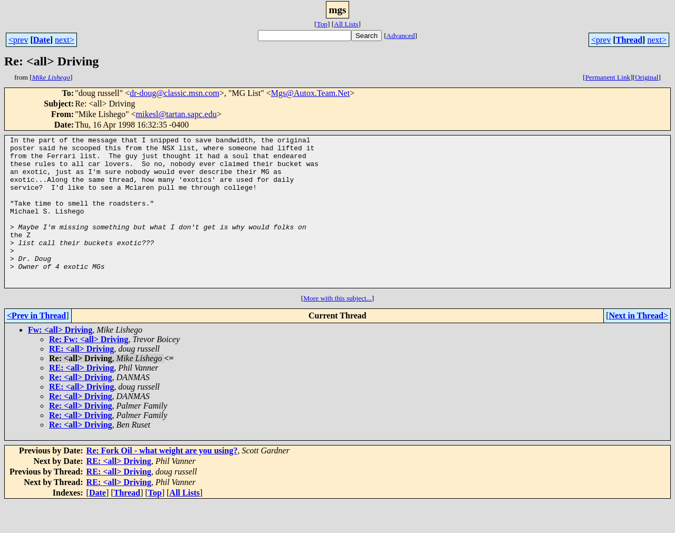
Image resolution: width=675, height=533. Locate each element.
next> (64, 39)
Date (41, 39)
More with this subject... (337, 328)
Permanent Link (608, 77)
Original (646, 77)
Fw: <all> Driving (60, 359)
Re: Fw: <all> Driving (88, 369)
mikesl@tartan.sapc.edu (176, 114)
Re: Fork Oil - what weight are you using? (162, 480)
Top (321, 24)
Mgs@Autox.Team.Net (310, 93)
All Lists (346, 24)
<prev (18, 39)
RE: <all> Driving (81, 378)
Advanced (401, 36)
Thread (629, 39)
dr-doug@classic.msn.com (174, 93)
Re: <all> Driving (80, 407)
